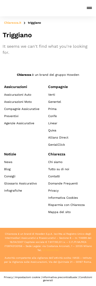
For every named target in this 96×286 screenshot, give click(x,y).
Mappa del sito (59, 212)
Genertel (54, 102)
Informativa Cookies (63, 198)
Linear (52, 123)
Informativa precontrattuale (59, 277)
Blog (7, 169)
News (8, 162)
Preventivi (11, 116)
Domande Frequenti (63, 183)
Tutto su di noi (58, 169)
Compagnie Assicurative (21, 109)
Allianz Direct (58, 137)
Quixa (52, 130)
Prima (52, 109)
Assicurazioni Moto (18, 102)
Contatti (54, 176)
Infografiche (13, 190)
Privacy (53, 190)
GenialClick (56, 144)
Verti (51, 94)
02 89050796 (50, 250)
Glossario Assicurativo (20, 183)
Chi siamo (55, 162)
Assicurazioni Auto (17, 94)
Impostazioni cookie (27, 277)
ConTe (52, 116)
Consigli (9, 176)
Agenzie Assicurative (19, 123)
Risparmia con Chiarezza (66, 205)
